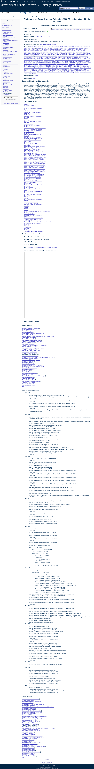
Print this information (85, 29)
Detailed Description (6, 30)
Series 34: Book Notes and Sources (31, 372)
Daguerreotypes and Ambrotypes (9, 84)
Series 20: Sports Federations (30, 353)
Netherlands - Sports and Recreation (34, 62)
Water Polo (64, 72)
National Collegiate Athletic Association (62, 61)
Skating (77, 68)
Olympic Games (6, 55)
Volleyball (57, 72)
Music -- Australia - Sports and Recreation (46, 56)
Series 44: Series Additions (29, 385)
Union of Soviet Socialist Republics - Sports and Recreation (39, 222)
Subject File (5, 77)
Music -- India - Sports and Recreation (68, 57)
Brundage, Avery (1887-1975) (42, 36)
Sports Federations (7, 59)
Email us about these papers (10, 103)
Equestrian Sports (65, 50)
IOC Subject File (6, 52)
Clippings (5, 70)
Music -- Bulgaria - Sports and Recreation (35, 157)
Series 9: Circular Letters (28, 338)
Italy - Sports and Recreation (60, 54)
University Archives (5, 16)
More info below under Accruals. (48, 44)
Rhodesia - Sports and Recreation (42, 66)
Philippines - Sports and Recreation (33, 185)
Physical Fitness (42, 65)
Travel (4, 79)
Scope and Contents (7, 25)
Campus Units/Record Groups (8, 12)
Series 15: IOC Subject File (29, 346)
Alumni (27, 16)
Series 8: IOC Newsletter (28, 337)
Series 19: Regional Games (29, 352)
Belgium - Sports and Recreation (50, 48)
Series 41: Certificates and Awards (31, 381)
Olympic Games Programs (8, 73)
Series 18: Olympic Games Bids (30, 350)
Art (73, 46)
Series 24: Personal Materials (30, 358)
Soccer (86, 68)
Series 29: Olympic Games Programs (32, 365)
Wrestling (77, 72)
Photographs (5, 72)
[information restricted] (28, 383)
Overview (4, 23)
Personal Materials (6, 66)
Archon (46, 767)
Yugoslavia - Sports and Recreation (33, 231)
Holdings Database (51, 5)
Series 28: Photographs (28, 364)
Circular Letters (6, 44)
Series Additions (6, 94)
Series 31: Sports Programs (29, 368)
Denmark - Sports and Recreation (33, 50)
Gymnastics (27, 53)
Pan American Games (62, 64)
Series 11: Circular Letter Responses (32, 341)
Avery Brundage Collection (36, 16)
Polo (65, 65)
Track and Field (66, 70)
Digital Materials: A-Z (42, 12)
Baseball (33, 48)
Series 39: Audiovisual (28, 378)
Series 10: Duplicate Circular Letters (31, 340)
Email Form (49, 763)
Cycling (64, 49)
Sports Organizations (7, 61)
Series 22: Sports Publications (30, 356)
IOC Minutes (5, 50)
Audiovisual (5, 87)
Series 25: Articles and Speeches (31, 360)
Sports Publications (7, 62)
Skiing (81, 68)
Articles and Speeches (7, 67)
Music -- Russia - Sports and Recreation (34, 169)
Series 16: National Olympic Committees (33, 348)
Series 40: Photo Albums (28, 379)
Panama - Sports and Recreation (47, 64)
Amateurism (5, 33)
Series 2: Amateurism (28, 329)
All (23, 386)
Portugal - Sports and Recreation (76, 65)
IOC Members (6, 39)
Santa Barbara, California (45, 68)
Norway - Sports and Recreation (32, 178)
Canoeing (33, 49)
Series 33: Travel (26, 370)
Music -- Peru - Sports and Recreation (65, 60)
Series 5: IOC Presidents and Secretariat (33, 333)
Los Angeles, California (30, 153)
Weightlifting (70, 72)
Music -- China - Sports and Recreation (47, 57)
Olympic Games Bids (7, 57)
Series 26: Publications (28, 361)
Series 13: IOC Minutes (28, 344)
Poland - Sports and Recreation (55, 65)
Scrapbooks (5, 86)
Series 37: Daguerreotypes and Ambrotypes (33, 375)
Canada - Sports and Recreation (32, 121)
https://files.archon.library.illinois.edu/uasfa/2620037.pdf (42, 247)
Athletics (76, 46)
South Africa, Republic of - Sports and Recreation (37, 211)
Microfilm (5, 83)
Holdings (12, 16)
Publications (5, 69)
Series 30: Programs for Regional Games (33, 366)
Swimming (83, 69)
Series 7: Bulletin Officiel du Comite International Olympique (38, 336)
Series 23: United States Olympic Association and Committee (38, 357)
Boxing (66, 48)
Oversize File (5, 91)
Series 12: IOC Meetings (28, 342)
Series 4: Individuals (27, 332)
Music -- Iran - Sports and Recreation (46, 58)
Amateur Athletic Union (7, 32)
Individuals (5, 36)
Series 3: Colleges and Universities (31, 331)
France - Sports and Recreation (44, 52)
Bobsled (62, 48)
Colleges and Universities (8, 35)
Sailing (87, 66)
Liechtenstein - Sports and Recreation (78, 54)
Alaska (31, 46)
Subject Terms (5, 27)
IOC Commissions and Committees (10, 51)
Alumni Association (20, 16)
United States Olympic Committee (46, 72)
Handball (33, 53)
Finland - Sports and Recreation (32, 134)
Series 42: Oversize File (28, 382)
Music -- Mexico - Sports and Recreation (43, 60)
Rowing (60, 66)
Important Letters (6, 81)
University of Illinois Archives (18, 5)
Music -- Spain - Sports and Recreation (41, 61)
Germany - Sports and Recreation (62, 52)
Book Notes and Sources (8, 80)
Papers (36, 75)
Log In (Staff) (47, 759)
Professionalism (28, 66)
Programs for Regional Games (9, 74)
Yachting (82, 72)
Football (33, 52)
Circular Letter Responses (8, 47)
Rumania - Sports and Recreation (76, 66)
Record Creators (76, 12)
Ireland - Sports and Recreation (43, 54)
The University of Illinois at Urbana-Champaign (50, 768)
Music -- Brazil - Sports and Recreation (68, 56)
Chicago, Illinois (40, 49)
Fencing (73, 50)
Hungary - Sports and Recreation (45, 53)
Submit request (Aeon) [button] (57, 29)
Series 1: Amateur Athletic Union (30, 328)
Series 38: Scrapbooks (28, 377)
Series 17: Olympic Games (29, 349)
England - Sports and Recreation (51, 50)
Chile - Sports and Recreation (53, 49)
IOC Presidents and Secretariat (9, 37)
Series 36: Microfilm (27, 374)
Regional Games (6, 58)
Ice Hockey (57, 53)
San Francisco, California (31, 68)
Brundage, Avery (73, 48)
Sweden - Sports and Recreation (71, 69)
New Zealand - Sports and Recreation (54, 62)
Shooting (72, 68)
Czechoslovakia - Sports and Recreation (76, 49)
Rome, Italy (55, 66)
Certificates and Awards (7, 90)
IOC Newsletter (6, 43)
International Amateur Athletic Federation (71, 53)
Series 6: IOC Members (28, 334)
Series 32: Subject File (28, 369)
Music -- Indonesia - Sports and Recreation (35, 161)
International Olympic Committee (33, 147)
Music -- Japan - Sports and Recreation (67, 58)
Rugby (64, 66)
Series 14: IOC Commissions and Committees (34, 345)
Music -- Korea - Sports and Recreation (34, 165)
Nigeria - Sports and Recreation (73, 62)
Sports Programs (6, 76)
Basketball (38, 48)
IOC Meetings (5, 48)
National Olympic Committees (9, 54)
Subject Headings (59, 12)
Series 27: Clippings (27, 362)
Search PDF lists (89, 8)
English (33, 78)
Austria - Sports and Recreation (32, 112)
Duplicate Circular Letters (8, 45)
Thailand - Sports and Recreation (52, 70)
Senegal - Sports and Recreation (61, 68)
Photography (34, 65)
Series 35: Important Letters (29, 373)
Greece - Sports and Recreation (79, 52)
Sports (49, 69)
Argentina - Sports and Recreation (63, 46)
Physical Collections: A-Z (25, 12)
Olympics (35, 64)
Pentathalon (72, 64)
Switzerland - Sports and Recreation (33, 70)
